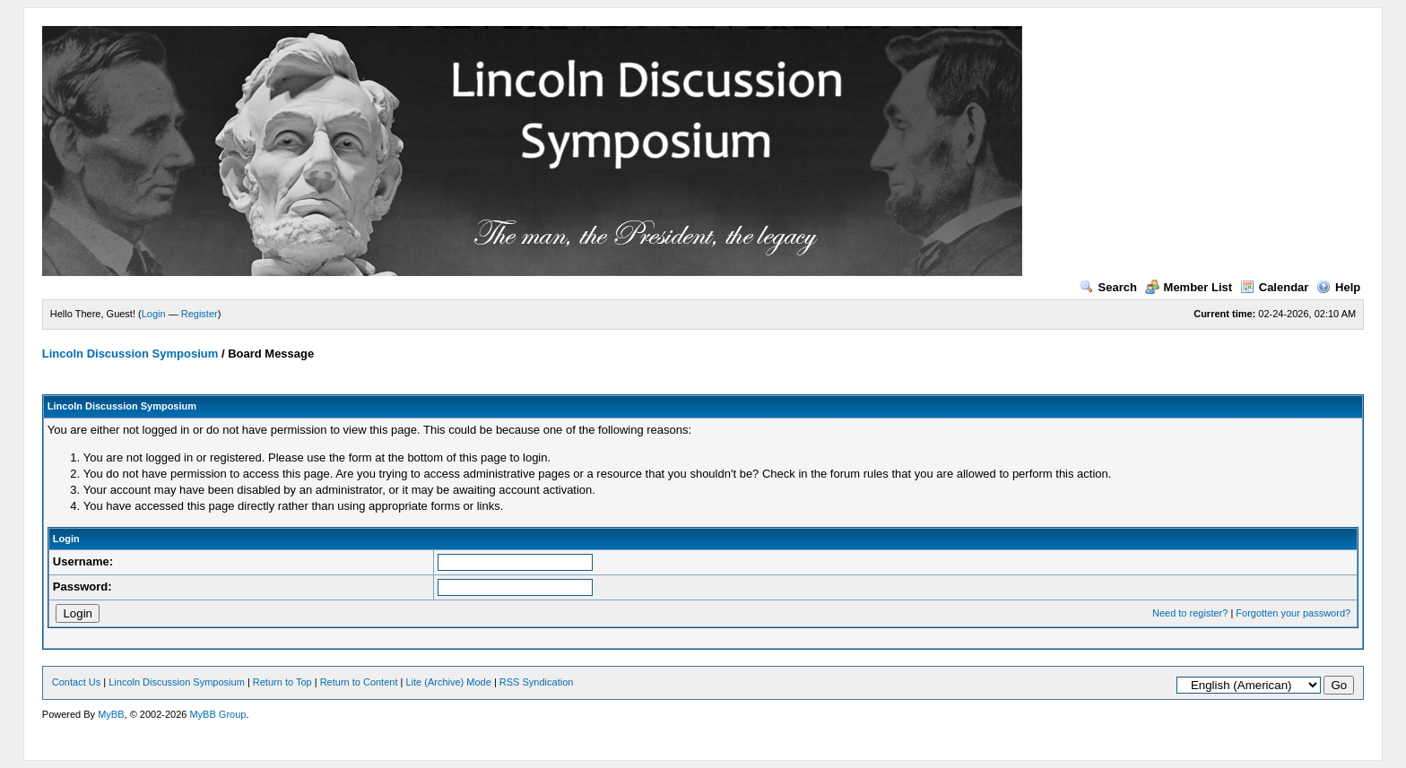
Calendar (1274, 287)
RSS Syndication (536, 682)
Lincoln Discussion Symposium (130, 353)
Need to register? (1190, 613)
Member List (1189, 287)
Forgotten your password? (1293, 613)
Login (154, 313)
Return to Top (282, 682)
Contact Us (76, 682)
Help (1338, 287)
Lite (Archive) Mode (447, 682)
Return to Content (359, 682)
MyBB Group (217, 714)
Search (1108, 287)
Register (199, 313)
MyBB (111, 714)
